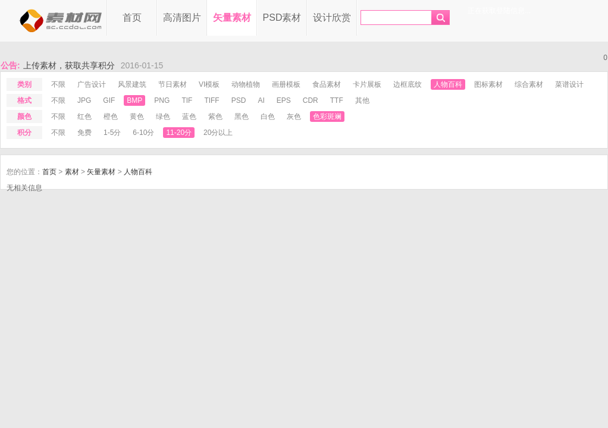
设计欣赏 (332, 17)
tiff (211, 100)
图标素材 (488, 84)
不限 (58, 84)
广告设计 (91, 84)
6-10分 (143, 132)
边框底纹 (407, 84)
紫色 (215, 116)
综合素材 (529, 84)
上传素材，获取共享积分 (69, 65)
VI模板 (209, 84)
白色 (268, 116)
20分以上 (218, 132)
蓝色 (189, 116)
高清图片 (182, 17)
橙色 (111, 116)
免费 (84, 132)
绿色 (163, 116)
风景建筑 (132, 84)
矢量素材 (232, 17)
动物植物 (245, 84)
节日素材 (172, 84)
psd (238, 100)
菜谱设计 (569, 84)
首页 (132, 17)
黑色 (241, 116)
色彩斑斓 (327, 116)
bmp (134, 100)
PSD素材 (282, 17)
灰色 (294, 116)
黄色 (137, 116)
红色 (84, 116)
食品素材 (326, 84)
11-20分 (179, 132)
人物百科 (448, 84)
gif (109, 100)
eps (284, 100)
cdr (310, 100)
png (162, 100)
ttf (336, 100)
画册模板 (286, 84)
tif (186, 100)
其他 (362, 100)
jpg (84, 100)
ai (261, 100)
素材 (72, 172)
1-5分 (112, 132)
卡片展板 (367, 84)
